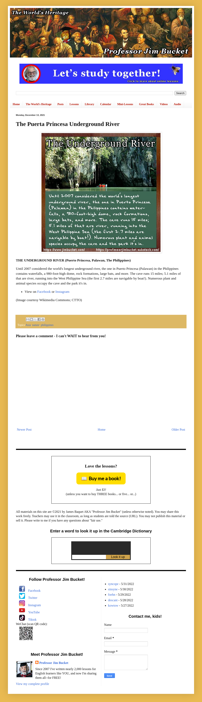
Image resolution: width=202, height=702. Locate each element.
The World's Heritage (39, 104)
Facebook (44, 292)
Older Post (178, 429)
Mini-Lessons (125, 104)
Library (89, 104)
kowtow (113, 605)
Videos (164, 104)
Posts (60, 104)
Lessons (74, 104)
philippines (47, 325)
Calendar (105, 104)
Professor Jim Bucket (53, 663)
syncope (113, 584)
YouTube (34, 612)
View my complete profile (32, 684)
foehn (111, 594)
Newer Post (24, 429)
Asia (28, 325)
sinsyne (113, 589)
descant (113, 600)
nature (35, 325)
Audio (177, 104)
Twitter (32, 597)
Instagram (62, 292)
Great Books (146, 104)
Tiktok (32, 619)
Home (16, 104)
